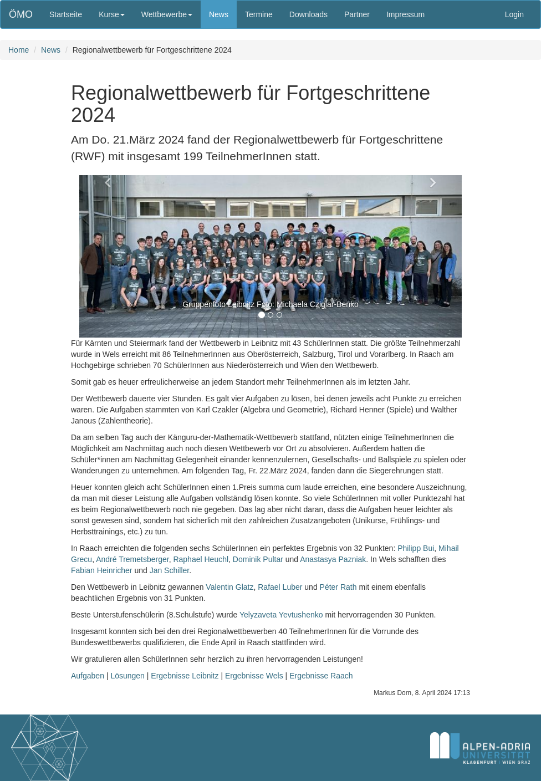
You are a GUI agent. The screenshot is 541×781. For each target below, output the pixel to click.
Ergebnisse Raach (321, 675)
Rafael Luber (280, 587)
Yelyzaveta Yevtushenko (281, 614)
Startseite (65, 14)
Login (514, 14)
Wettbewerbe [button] (166, 14)
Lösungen (127, 675)
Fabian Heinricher (101, 570)
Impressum (405, 14)
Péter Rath (338, 587)
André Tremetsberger (132, 559)
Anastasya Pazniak (333, 559)
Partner (357, 14)
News (218, 14)
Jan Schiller (170, 570)
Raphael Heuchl (200, 559)
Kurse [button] (112, 14)
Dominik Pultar (258, 559)
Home (18, 49)
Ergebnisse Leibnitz (184, 675)
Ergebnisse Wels (254, 675)
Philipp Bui (415, 548)
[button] (108, 256)
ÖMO (21, 14)
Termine (259, 14)
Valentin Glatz (229, 587)
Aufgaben (87, 675)
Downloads (308, 14)
